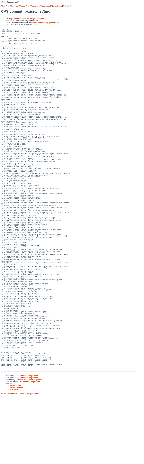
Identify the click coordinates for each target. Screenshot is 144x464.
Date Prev (6, 6)
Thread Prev (25, 6)
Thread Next (35, 6)
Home (3, 462)
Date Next (15, 6)
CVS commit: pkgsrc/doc (27, 444)
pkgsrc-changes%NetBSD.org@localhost (26, 19)
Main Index (12, 462)
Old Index (66, 6)
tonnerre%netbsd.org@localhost (44, 23)
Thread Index (56, 6)
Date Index (45, 6)
